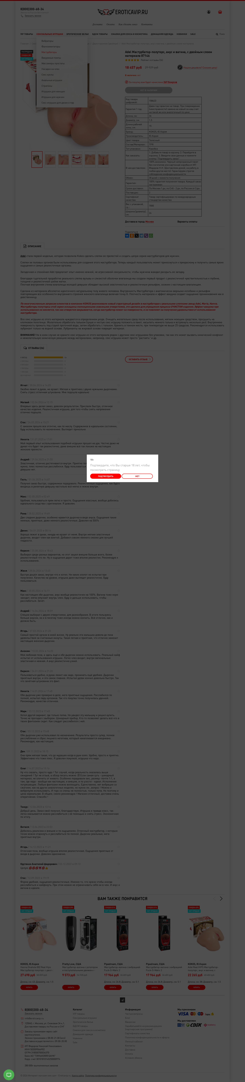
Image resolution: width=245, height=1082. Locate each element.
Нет (137, 476)
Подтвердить (105, 476)
